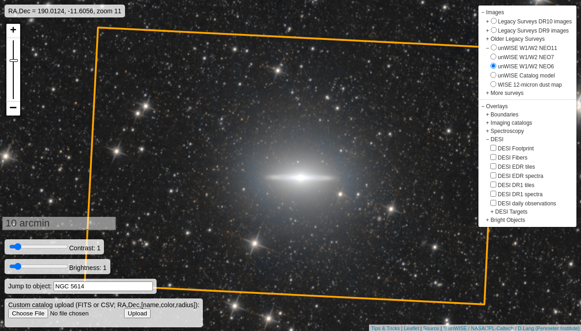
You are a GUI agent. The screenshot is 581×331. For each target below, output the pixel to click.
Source (431, 328)
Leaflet (411, 328)
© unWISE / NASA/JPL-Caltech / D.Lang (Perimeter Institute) (511, 328)
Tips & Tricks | (387, 328)
